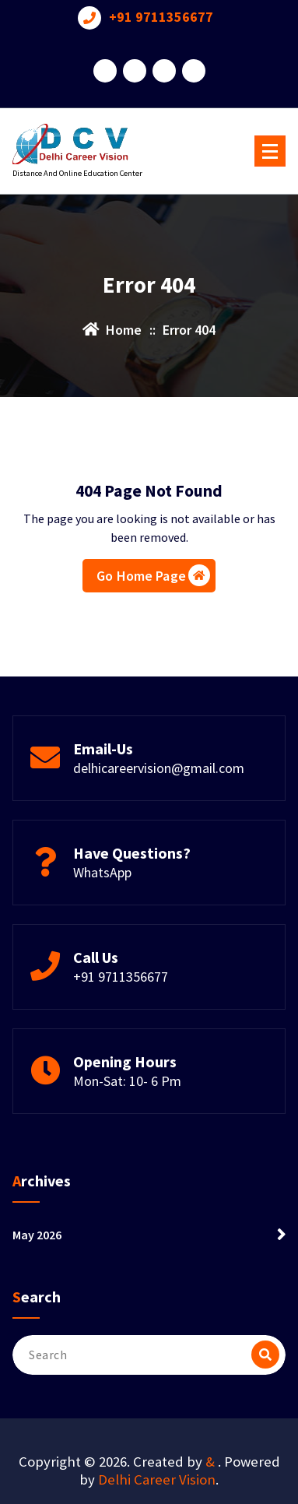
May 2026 (36, 1234)
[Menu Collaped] (270, 151)
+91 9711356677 (161, 17)
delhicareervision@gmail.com (158, 768)
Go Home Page (153, 575)
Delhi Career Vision (157, 1479)
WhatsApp (102, 872)
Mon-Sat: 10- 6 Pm (127, 1081)
